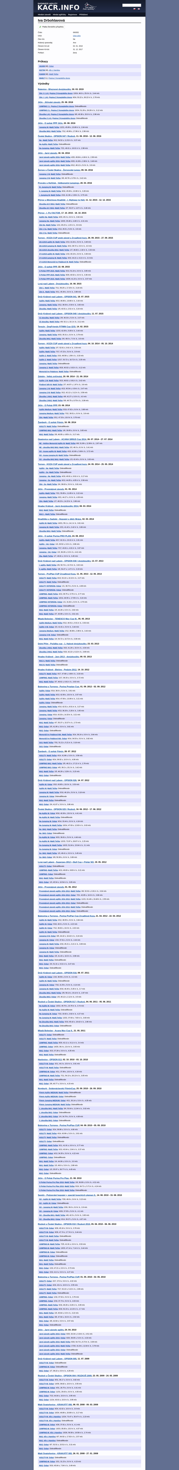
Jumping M (43, 127)
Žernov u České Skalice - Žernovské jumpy (59, 170)
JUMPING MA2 (45, 430)
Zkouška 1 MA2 (45, 397)
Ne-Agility (43, 144)
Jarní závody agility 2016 (49, 157)
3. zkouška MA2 (45, 1120)
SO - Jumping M (45, 1207)
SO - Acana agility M (47, 451)
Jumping (42, 305)
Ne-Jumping (44, 148)
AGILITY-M (43, 1064)
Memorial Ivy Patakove (48, 372)
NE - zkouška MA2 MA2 (48, 447)
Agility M (42, 523)
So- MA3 (42, 857)
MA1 (41, 1080)
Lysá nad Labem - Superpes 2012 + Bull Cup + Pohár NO (66, 862)
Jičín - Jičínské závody (49, 102)
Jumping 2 (43, 368)
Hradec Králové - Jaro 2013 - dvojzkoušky (58, 657)
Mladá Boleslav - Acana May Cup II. (55, 1030)
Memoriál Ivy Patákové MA (50, 735)
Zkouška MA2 (44, 131)
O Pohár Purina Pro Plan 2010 (51, 1182)
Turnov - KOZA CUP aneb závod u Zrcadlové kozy (62, 238)
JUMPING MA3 (45, 767)
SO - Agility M (44, 1199)
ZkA (40, 417)
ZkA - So (42, 484)
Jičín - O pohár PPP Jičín (50, 123)
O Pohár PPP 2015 (46, 271)
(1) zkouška (44, 318)
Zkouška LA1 (44, 114)
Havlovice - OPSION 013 (50, 1059)
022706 (42, 70)
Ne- (40, 140)
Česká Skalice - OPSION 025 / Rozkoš (56, 809)
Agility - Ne (43, 468)
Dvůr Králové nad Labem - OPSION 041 (57, 297)
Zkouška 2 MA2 (45, 400)
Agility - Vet (44, 544)
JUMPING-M (44, 1072)
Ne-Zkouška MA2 (46, 1022)
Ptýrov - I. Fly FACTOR (49, 213)
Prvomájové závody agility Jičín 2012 (54, 891)
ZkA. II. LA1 (44, 93)
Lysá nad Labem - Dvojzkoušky (53, 284)
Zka (40, 556)
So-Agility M (44, 837)
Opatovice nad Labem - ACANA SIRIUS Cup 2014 (62, 439)
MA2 (41, 434)
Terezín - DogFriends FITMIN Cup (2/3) (57, 326)
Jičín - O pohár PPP (47, 267)
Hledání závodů (44, 15)
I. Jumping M (44, 195)
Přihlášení (83, 15)
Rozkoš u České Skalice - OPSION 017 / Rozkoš (61, 1002)
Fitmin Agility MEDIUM (48, 1093)
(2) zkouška (44, 322)
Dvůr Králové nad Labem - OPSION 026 (57, 780)
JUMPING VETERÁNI (47, 602)
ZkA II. (41, 292)
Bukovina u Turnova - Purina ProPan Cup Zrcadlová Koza (66, 916)
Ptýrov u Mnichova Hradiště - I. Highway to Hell (61, 200)
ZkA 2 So (42, 233)
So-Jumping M (45, 845)
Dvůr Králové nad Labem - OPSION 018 (57, 973)
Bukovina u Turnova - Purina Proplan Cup (58, 686)
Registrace (72, 15)
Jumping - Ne (44, 476)
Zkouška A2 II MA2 (46, 204)
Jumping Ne (44, 221)
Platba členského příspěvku (51, 27)
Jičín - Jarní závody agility (51, 1330)
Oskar (51, 66)
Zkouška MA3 (44, 997)
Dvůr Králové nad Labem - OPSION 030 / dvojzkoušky (64, 561)
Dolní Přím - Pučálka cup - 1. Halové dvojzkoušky (62, 644)
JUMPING (43, 594)
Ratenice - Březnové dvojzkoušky (54, 89)
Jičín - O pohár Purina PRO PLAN (54, 536)
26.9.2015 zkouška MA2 (48, 250)
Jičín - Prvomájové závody (51, 489)
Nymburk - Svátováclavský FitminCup (56, 1088)
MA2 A (42, 661)
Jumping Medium (46, 413)
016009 (42, 74)
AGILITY (42, 426)
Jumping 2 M (44, 178)
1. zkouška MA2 (45, 1113)
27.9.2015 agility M (46, 254)
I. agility (42, 565)
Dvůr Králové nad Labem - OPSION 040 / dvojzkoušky (64, 313)
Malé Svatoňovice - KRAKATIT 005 (55, 1453)
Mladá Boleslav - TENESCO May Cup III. (57, 619)
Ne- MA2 (42, 829)
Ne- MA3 (42, 833)
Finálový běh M (45, 385)
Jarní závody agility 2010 (49, 1334)
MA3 (41, 727)
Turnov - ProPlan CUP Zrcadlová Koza (56, 574)
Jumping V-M (44, 635)
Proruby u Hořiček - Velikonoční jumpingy (58, 183)
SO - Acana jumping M (48, 455)
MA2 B (42, 665)
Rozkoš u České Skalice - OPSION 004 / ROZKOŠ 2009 (65, 1376)
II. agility (42, 569)
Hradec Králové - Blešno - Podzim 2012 (57, 669)
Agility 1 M (43, 381)
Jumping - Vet (45, 552)
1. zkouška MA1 (45, 1109)
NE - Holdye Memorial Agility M (52, 443)
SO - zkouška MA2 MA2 (48, 459)
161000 (42, 66)
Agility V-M (43, 627)
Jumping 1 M (44, 174)
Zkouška (42, 309)
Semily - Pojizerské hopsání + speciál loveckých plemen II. (67, 1195)
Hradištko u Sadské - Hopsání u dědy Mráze (59, 519)
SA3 (41, 743)
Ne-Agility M (44, 813)
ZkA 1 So (42, 229)
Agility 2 (42, 356)
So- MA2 (42, 853)
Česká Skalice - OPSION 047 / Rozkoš (56, 136)
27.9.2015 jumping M (47, 258)
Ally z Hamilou (54, 70)
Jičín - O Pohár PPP (47, 405)
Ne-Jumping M (45, 821)
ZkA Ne (42, 225)
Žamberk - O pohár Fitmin (50, 422)
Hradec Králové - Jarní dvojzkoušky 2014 (58, 506)
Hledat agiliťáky (59, 15)
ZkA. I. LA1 (43, 97)
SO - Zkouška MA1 (46, 1215)
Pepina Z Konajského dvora (59, 78)
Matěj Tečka (53, 74)
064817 (42, 78)
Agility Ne (43, 217)
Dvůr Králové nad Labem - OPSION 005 (57, 1359)
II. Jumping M (44, 191)
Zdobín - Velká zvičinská (50, 376)
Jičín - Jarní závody (47, 153)
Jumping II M (44, 936)
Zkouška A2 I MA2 (46, 208)
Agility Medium (45, 409)
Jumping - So (44, 480)
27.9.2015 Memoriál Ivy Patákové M (53, 262)
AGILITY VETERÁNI (47, 586)
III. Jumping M (45, 187)
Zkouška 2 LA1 (45, 118)
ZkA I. (41, 288)
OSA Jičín (77, 36)
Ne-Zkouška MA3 (46, 1026)
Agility (41, 301)
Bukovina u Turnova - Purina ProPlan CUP (58, 1125)
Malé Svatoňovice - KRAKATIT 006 (55, 1404)
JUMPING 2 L (44, 110)
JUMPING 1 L (44, 106)
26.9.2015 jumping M (47, 246)
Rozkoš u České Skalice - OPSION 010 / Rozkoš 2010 (64, 1224)
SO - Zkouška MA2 (46, 1219)
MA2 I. (41, 514)
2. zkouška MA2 (45, 1116)
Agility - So (43, 472)
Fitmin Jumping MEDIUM (49, 1101)
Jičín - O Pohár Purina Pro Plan (53, 1178)
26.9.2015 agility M (46, 242)
